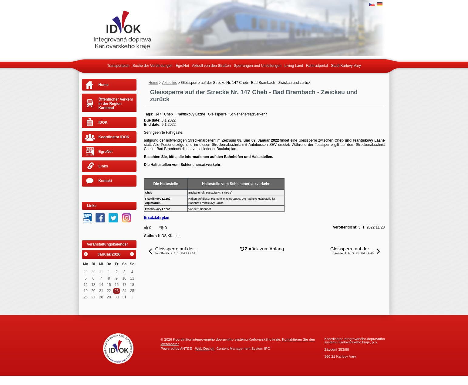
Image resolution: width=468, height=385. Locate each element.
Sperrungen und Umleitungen (257, 66)
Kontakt (105, 181)
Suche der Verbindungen (153, 66)
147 (158, 114)
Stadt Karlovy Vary (346, 66)
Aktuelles (169, 83)
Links (103, 166)
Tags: (148, 114)
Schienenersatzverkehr (248, 114)
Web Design (204, 348)
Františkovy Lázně (190, 114)
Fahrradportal (317, 66)
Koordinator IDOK (114, 137)
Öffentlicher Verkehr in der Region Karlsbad (116, 103)
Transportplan (118, 66)
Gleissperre (217, 114)
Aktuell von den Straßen (211, 66)
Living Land (294, 66)
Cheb (168, 114)
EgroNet (182, 66)
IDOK (103, 122)
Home (153, 83)
